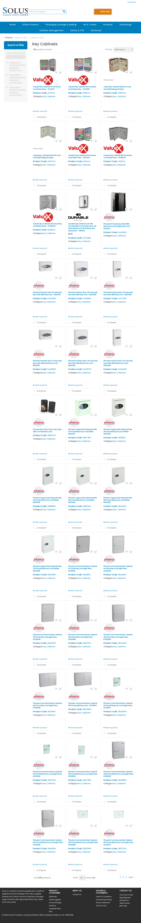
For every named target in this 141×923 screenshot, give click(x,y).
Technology (125, 24)
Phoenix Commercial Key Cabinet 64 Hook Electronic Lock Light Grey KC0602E (47, 774)
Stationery (53, 897)
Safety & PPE (77, 30)
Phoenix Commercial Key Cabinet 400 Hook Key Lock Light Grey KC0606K (47, 705)
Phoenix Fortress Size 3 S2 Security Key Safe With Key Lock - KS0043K (118, 293)
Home (12, 24)
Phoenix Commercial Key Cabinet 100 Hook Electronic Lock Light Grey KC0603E (82, 774)
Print (50, 911)
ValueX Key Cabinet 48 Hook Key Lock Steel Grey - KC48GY (82, 88)
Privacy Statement (103, 903)
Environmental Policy (104, 900)
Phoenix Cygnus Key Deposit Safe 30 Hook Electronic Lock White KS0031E (82, 431)
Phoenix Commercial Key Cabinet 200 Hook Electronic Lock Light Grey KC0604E (118, 774)
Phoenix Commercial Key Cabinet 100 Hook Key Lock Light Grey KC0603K (47, 637)
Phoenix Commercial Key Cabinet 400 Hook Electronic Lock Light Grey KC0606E (83, 842)
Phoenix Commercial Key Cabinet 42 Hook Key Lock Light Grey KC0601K (82, 568)
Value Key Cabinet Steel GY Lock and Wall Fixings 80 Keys (46, 156)
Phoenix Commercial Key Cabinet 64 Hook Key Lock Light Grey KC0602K (117, 568)
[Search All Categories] (47, 12)
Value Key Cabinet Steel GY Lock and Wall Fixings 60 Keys (117, 88)
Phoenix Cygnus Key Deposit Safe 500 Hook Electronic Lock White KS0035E (117, 500)
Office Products (30, 24)
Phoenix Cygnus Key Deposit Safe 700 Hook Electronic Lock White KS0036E (47, 568)
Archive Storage (55, 903)
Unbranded (108, 80)
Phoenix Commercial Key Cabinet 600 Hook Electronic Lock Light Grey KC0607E (118, 842)
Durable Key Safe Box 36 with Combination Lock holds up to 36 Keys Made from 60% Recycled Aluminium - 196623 (82, 227)
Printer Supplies (55, 900)
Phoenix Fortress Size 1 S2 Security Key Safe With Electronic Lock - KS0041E (47, 363)
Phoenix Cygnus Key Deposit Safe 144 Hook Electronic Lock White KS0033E (47, 500)
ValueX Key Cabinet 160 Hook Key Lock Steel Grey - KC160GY (117, 156)
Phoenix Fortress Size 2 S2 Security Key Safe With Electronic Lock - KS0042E (82, 363)
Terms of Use (101, 906)
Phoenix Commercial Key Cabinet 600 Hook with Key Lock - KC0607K (82, 704)
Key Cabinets (49, 96)
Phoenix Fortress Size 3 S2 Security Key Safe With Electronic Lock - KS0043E (118, 363)
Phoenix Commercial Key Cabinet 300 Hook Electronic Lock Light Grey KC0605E (48, 842)
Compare (39, 117)
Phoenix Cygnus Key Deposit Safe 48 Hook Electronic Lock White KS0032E (117, 431)
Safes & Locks (37, 37)
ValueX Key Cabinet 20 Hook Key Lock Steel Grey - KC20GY (47, 88)
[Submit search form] (64, 11)
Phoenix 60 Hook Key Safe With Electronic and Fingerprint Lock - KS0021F (117, 226)
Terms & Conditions (104, 897)
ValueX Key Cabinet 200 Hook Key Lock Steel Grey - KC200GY (47, 225)
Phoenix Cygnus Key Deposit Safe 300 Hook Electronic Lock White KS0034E (82, 500)
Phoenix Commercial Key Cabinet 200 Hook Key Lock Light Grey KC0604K (82, 637)
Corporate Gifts (55, 909)
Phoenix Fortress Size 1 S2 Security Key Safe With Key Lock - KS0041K (47, 293)
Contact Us (131, 2)
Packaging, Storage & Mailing (60, 24)
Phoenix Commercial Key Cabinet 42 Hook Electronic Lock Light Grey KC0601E (117, 705)
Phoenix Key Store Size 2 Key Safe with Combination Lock (47, 430)
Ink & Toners (89, 24)
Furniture (108, 24)
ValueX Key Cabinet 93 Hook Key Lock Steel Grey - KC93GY (82, 156)
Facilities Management (51, 30)
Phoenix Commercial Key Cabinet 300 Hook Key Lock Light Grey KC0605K (117, 637)
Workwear (96, 30)
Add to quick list (40, 111)
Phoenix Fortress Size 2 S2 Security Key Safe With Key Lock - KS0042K (82, 293)
